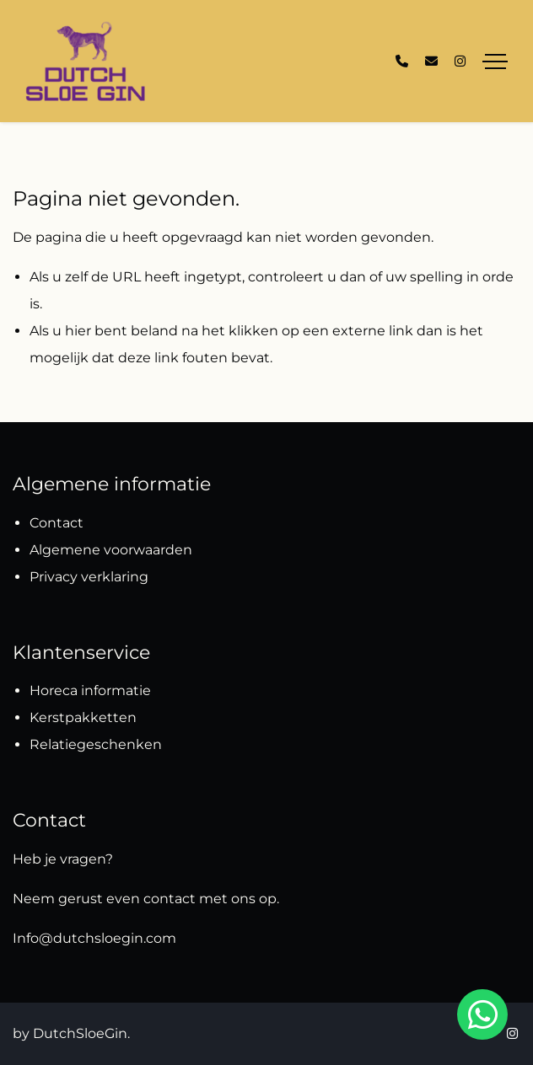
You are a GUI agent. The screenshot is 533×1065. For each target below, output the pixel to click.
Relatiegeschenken (97, 744)
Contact (56, 523)
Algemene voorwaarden (111, 550)
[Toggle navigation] (495, 61)
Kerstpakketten (83, 717)
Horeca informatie (90, 690)
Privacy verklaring (89, 577)
